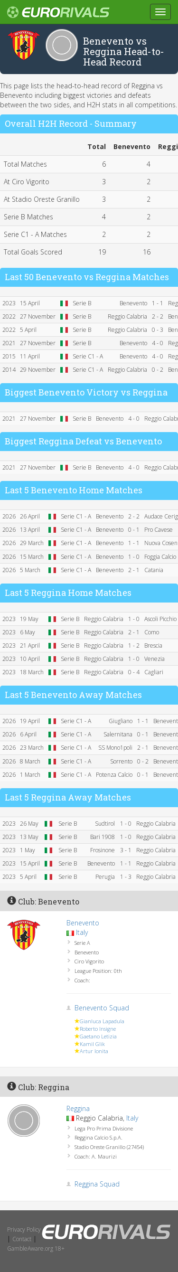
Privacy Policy (24, 1229)
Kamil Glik (92, 1043)
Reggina (78, 1108)
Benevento (82, 922)
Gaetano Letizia (98, 1036)
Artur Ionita (94, 1051)
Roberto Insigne (98, 1028)
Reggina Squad (97, 1183)
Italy (82, 932)
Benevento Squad (102, 1007)
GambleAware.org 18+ (36, 1248)
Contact (21, 1239)
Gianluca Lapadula (102, 1021)
